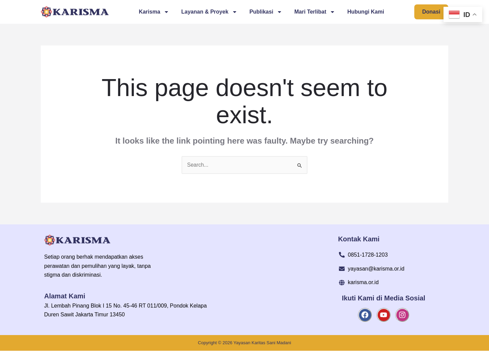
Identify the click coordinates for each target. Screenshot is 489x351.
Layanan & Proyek (209, 12)
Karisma (154, 12)
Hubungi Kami (365, 12)
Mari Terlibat (314, 12)
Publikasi (265, 12)
